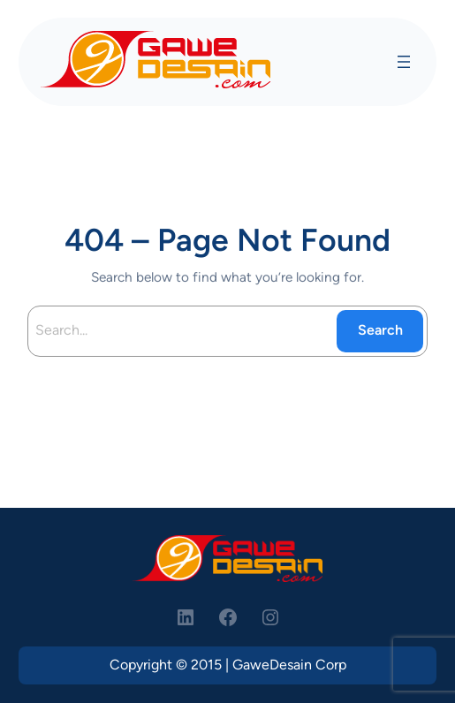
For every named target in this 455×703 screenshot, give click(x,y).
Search (380, 329)
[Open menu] (403, 61)
